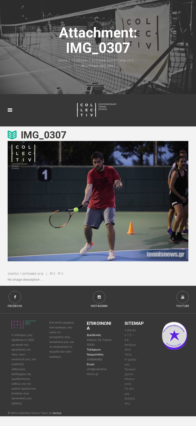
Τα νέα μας (79, 60)
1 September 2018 (32, 274)
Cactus (56, 422)
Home (62, 60)
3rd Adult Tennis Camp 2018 (113, 60)
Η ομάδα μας (129, 367)
